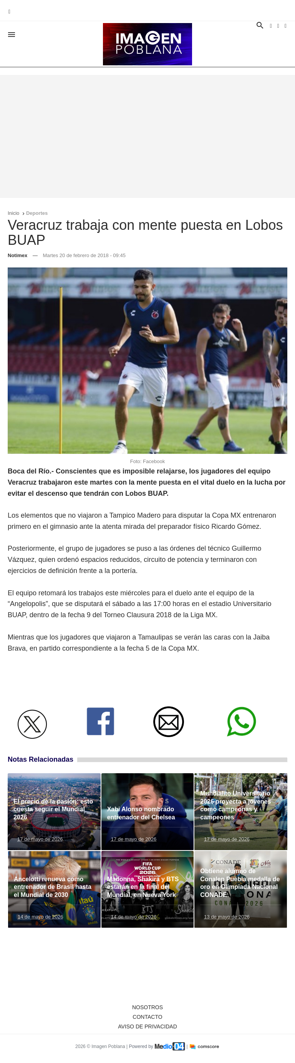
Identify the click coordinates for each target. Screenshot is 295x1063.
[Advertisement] (147, 136)
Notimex (17, 255)
